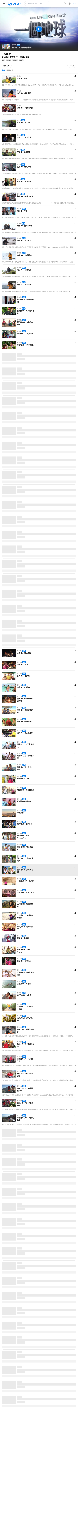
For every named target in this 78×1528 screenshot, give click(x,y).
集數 (3, 70)
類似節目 (9, 70)
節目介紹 (6, 66)
